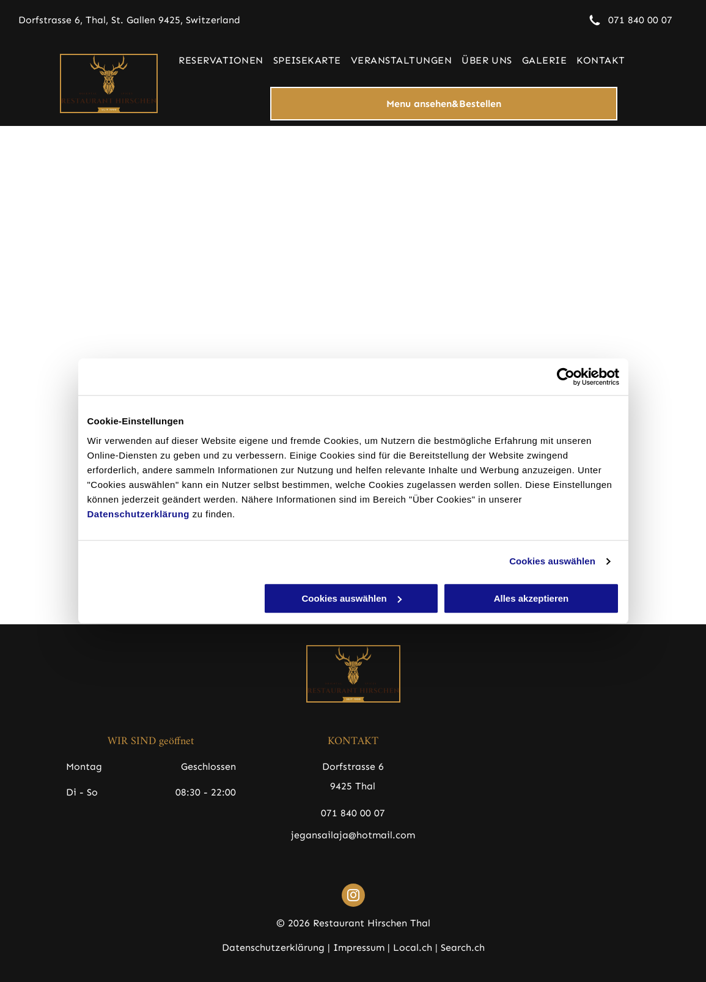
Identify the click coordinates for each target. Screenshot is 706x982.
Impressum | (361, 947)
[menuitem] (221, 60)
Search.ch (463, 947)
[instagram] (353, 897)
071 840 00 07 (640, 20)
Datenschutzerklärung (138, 514)
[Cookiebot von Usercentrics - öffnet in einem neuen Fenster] (565, 376)
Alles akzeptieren (531, 598)
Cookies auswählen (552, 561)
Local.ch (412, 947)
